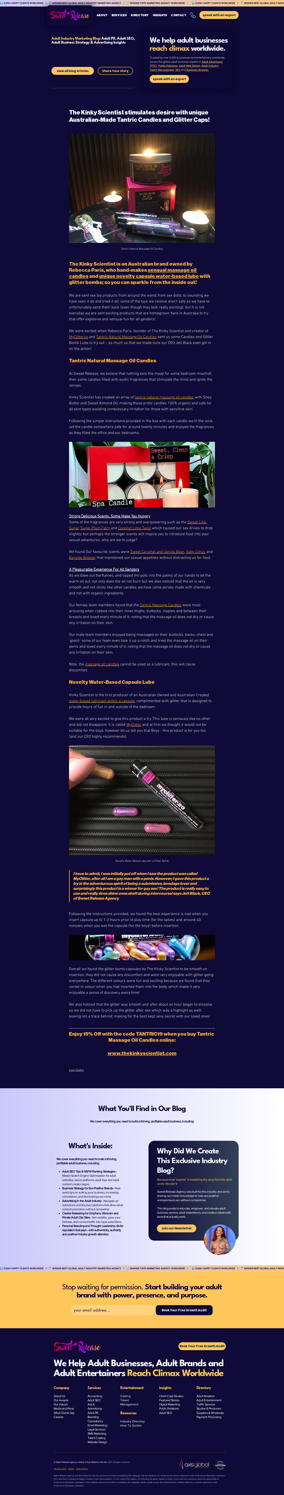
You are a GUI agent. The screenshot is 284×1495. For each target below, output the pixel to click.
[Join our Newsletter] (176, 1228)
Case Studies (76, 1070)
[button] (119, 15)
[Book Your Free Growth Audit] (184, 1310)
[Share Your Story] (115, 71)
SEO (177, 70)
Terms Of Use (82, 1468)
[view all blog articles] (72, 71)
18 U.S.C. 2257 (60, 1468)
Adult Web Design (189, 66)
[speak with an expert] (169, 79)
